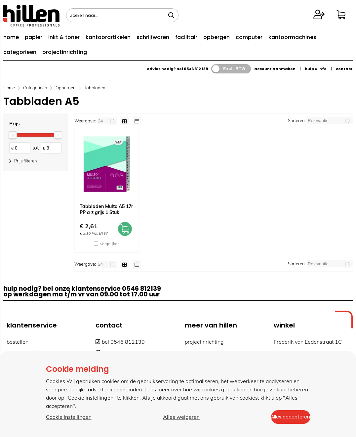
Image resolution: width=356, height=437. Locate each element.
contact (344, 68)
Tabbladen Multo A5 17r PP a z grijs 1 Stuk (106, 209)
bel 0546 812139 (120, 341)
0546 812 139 (196, 68)
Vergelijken (110, 243)
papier (33, 37)
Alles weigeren (176, 417)
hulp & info (316, 68)
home (11, 37)
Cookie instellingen (69, 417)
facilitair (186, 37)
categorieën (19, 52)
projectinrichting (64, 52)
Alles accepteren (285, 417)
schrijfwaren (153, 37)
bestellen (17, 341)
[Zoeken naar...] (171, 15)
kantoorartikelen (108, 37)
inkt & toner (64, 37)
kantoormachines (292, 37)
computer (249, 37)
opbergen (216, 37)
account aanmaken (275, 68)
